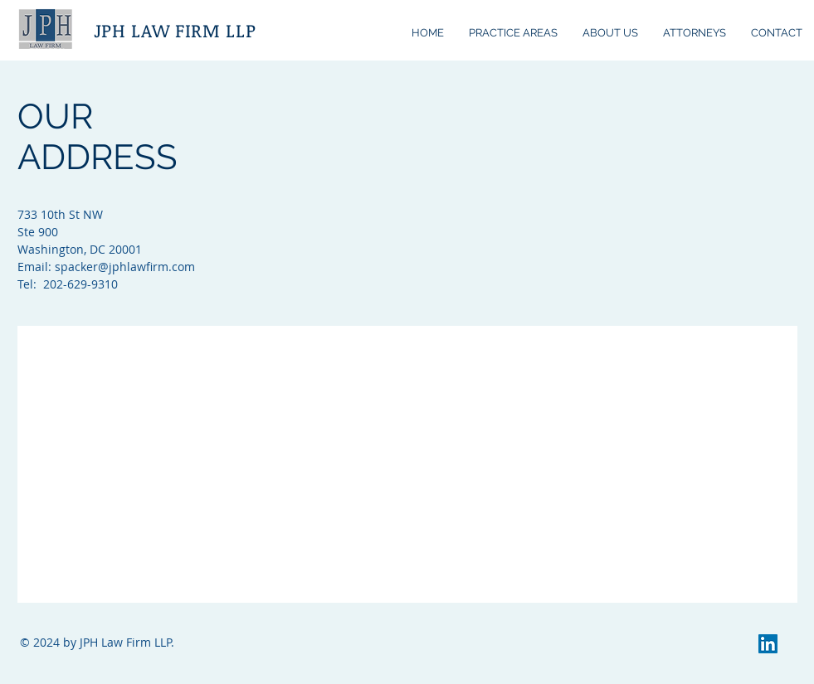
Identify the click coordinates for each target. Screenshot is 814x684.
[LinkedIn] (767, 643)
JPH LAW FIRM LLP (175, 29)
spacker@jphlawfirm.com (125, 266)
